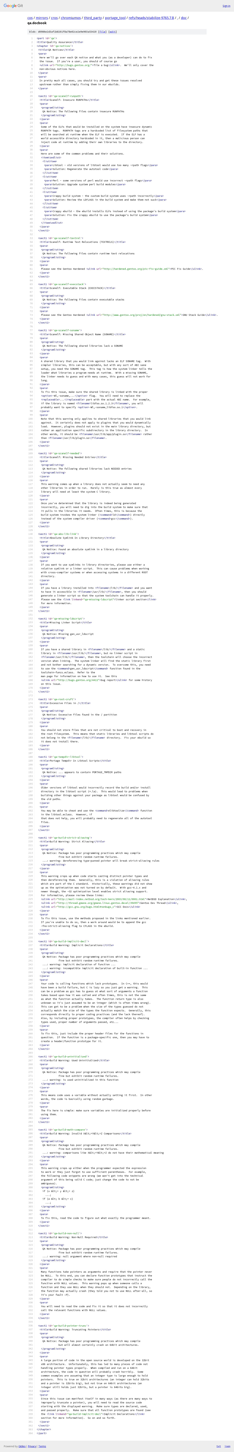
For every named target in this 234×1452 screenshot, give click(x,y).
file (102, 31)
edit (113, 31)
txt (218, 1446)
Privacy (32, 1446)
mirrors (42, 18)
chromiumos (71, 18)
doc (184, 18)
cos (30, 18)
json (227, 1446)
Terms (42, 1446)
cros (54, 18)
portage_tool (115, 18)
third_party (93, 18)
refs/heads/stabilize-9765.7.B (151, 18)
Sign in (226, 5)
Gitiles (22, 1446)
